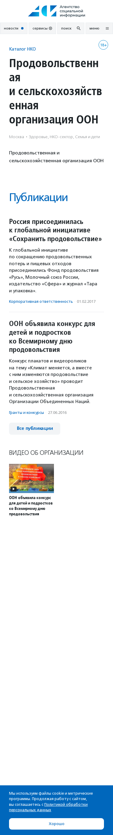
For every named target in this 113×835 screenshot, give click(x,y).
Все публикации (35, 428)
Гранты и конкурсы (26, 412)
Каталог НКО (22, 48)
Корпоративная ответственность (41, 301)
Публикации (38, 197)
